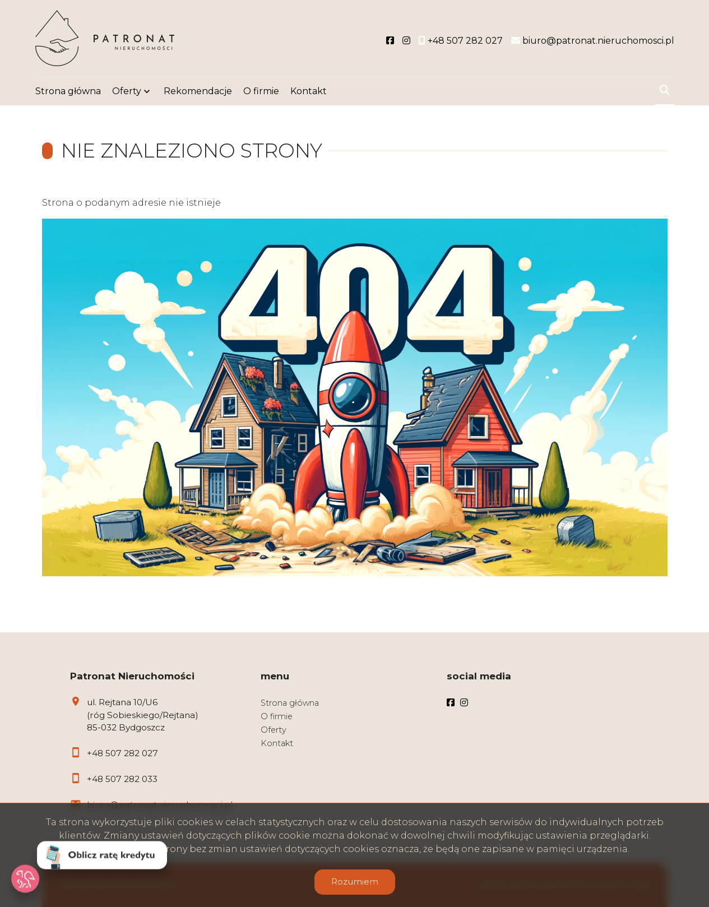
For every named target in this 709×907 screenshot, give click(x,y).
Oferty (126, 91)
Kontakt (308, 91)
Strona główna (68, 91)
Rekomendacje (198, 91)
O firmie (261, 91)
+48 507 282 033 (122, 779)
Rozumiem (354, 881)
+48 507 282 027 (122, 753)
